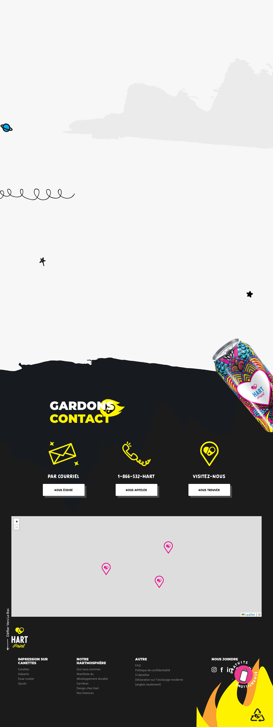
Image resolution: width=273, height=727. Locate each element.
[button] (168, 547)
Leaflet (248, 615)
